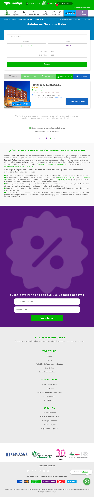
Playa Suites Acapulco (49, 429)
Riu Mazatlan (49, 388)
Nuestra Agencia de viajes (12, 489)
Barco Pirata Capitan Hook (49, 372)
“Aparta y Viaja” (63, 179)
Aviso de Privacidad (48, 489)
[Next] (54, 138)
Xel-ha (49, 360)
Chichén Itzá (49, 368)
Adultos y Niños (47, 51)
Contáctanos (25, 489)
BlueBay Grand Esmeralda (49, 417)
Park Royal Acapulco (49, 421)
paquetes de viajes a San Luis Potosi (19, 166)
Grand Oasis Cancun (49, 384)
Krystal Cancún (49, 400)
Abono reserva (84, 489)
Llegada (26, 42)
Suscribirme (47, 318)
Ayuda (77, 489)
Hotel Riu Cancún (49, 396)
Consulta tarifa (77, 101)
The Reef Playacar (49, 425)
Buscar (47, 64)
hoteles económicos (65, 177)
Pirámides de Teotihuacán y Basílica (49, 364)
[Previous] (40, 138)
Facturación (58, 489)
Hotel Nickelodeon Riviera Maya (49, 392)
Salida (67, 42)
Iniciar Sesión (66, 3)
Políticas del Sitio (35, 489)
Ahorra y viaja (51, 491)
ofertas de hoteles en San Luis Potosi (51, 164)
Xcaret (49, 356)
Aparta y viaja (42, 491)
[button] (35, 13)
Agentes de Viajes (68, 489)
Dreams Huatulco (49, 413)
